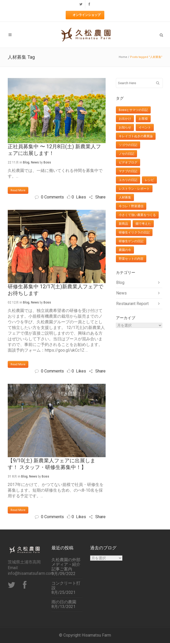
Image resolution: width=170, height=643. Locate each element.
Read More (18, 190)
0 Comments (49, 197)
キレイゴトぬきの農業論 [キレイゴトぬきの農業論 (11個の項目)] (136, 136)
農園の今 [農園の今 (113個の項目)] (125, 250)
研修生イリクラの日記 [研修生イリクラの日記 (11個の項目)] (134, 232)
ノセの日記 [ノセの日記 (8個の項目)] (126, 153)
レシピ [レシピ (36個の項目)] (149, 180)
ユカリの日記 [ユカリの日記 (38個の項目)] (128, 180)
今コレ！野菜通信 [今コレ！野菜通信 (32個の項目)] (131, 206)
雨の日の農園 (64, 602)
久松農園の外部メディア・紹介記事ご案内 (66, 564)
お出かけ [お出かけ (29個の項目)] (125, 118)
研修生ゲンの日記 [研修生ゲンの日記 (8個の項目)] (131, 241)
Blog (26, 162)
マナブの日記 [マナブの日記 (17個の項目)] (128, 171)
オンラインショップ (87, 15)
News (35, 162)
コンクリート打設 (66, 585)
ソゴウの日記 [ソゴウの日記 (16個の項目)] (128, 145)
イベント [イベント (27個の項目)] (145, 127)
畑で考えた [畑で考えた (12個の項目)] (143, 223)
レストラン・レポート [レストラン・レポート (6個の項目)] (134, 188)
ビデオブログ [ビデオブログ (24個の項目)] (128, 162)
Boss (47, 162)
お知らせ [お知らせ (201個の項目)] (125, 127)
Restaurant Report (132, 303)
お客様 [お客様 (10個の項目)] (143, 118)
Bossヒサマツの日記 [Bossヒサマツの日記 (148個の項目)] (133, 110)
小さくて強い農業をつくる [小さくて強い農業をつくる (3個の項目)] (137, 215)
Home (123, 57)
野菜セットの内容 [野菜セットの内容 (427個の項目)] (131, 258)
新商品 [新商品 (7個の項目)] (123, 223)
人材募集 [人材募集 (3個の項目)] (125, 197)
